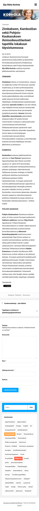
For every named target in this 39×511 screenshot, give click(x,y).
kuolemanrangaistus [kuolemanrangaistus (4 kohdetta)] (11, 454)
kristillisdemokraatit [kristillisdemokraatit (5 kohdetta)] (19, 450)
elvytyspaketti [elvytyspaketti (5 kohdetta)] (9, 426)
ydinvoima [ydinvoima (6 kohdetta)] (19, 491)
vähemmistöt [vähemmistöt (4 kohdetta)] (9, 491)
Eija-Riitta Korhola (11, 4)
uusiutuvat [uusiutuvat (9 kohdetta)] (26, 483)
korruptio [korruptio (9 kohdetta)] (8, 450)
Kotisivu (4, 379)
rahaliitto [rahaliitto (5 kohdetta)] (8, 470)
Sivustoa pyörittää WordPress (12, 503)
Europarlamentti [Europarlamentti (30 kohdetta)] (10, 430)
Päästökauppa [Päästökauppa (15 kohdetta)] (22, 466)
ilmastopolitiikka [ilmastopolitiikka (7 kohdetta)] (10, 438)
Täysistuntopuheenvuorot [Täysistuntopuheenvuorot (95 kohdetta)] (13, 479)
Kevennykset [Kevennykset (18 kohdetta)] (22, 438)
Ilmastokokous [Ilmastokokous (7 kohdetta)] (28, 434)
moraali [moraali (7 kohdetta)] (26, 458)
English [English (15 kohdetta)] (25, 426)
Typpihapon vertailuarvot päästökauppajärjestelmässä (11, 311)
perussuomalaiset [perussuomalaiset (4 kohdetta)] (17, 462)
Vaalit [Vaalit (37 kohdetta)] (7, 487)
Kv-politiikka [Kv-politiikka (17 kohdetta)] (9, 458)
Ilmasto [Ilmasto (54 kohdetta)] (19, 434)
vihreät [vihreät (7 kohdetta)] (30, 487)
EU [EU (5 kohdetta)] (31, 426)
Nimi (4, 361)
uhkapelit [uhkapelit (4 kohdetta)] (27, 479)
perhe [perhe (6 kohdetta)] (7, 462)
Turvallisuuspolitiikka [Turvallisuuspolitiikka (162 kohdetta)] (19, 475)
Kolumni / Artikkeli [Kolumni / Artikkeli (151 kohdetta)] (11, 446)
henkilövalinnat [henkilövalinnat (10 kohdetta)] (22, 430)
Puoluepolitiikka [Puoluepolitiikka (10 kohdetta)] (10, 466)
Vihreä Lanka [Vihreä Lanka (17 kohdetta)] (22, 487)
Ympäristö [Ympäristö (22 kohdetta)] (28, 491)
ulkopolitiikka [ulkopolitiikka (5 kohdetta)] (9, 483)
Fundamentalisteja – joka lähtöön (15, 303)
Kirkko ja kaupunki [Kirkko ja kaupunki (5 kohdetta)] (11, 442)
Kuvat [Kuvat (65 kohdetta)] (22, 454)
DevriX (19, 505)
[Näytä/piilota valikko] (35, 4)
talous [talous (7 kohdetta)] (26, 470)
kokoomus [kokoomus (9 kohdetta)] (22, 442)
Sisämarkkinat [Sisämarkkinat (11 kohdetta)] (17, 470)
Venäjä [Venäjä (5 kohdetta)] (13, 487)
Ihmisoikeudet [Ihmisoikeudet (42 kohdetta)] (9, 434)
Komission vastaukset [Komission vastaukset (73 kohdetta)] (26, 446)
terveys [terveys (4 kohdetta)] (7, 475)
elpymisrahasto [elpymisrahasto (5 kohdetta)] (10, 422)
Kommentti (5, 335)
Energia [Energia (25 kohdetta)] (18, 426)
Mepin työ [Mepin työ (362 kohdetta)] (18, 458)
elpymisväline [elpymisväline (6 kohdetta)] (21, 422)
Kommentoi (26, 295)
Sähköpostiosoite (8, 370)
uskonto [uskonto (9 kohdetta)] (18, 483)
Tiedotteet (5, 24)
